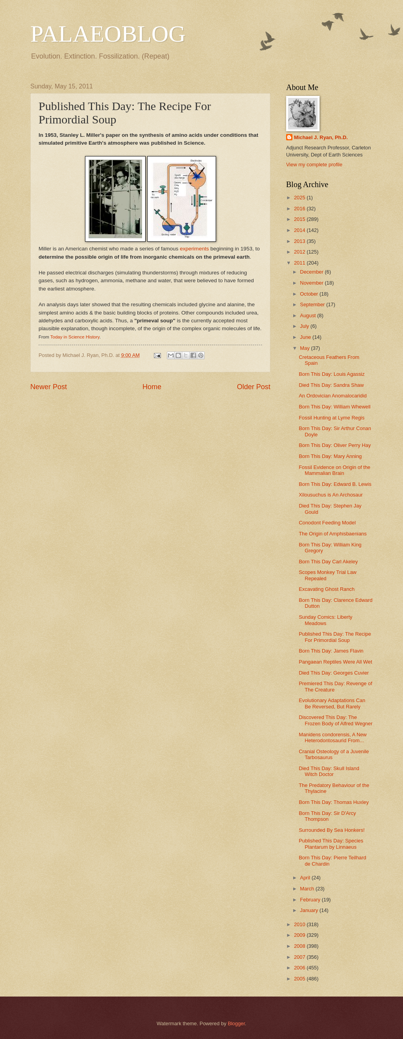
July (305, 326)
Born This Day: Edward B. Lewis (335, 484)
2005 (300, 979)
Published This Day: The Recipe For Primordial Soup (335, 637)
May (305, 348)
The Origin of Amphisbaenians (332, 534)
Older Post (253, 387)
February (311, 900)
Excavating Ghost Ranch (327, 589)
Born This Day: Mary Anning (330, 456)
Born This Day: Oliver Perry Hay (335, 445)
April (305, 878)
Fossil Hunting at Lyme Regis (331, 418)
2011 (300, 263)
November (312, 283)
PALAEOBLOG (107, 34)
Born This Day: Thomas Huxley (334, 802)
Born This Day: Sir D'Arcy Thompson (327, 816)
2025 (300, 197)
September (313, 304)
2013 (300, 241)
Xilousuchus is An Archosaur (330, 495)
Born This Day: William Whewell (334, 407)
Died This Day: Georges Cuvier (334, 673)
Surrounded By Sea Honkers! (331, 830)
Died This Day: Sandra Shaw (331, 385)
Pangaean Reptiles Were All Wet (335, 662)
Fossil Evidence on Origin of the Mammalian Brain (334, 470)
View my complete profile (314, 164)
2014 (300, 230)
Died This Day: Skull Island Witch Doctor (329, 771)
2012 (300, 252)
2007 (300, 957)
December (312, 272)
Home (151, 387)
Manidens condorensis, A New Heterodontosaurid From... (332, 737)
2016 (300, 208)
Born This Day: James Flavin (331, 651)
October (309, 294)
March (307, 889)
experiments (194, 249)
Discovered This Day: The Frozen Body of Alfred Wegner (335, 720)
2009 (300, 935)
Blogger (236, 1023)
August (308, 315)
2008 (300, 946)
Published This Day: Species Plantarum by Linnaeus (331, 844)
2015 (300, 219)
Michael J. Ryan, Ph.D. (321, 137)
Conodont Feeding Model (327, 523)
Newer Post (48, 387)
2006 (300, 968)
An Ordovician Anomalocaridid (332, 396)
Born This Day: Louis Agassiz (331, 374)
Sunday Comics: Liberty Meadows (325, 620)
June (306, 337)
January (309, 910)
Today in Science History (75, 337)
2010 (300, 924)
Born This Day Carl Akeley (328, 562)
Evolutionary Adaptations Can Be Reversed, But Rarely (332, 703)
